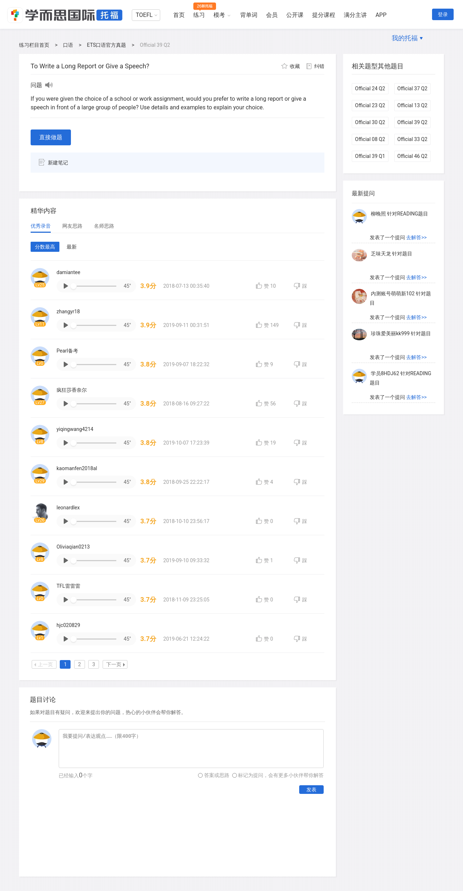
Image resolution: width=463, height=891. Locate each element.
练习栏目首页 (34, 45)
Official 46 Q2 (412, 156)
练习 (199, 15)
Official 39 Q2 (412, 122)
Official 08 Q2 (370, 139)
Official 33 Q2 (412, 139)
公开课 (295, 15)
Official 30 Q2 (370, 122)
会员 (272, 15)
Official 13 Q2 (412, 105)
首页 (179, 15)
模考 (219, 15)
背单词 (248, 15)
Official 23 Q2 (370, 105)
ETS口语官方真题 (106, 45)
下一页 (115, 664)
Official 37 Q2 (412, 88)
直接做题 (50, 137)
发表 (311, 789)
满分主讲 (355, 15)
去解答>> (416, 216)
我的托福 (405, 38)
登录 (443, 14)
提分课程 (323, 15)
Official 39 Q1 (370, 156)
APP (381, 15)
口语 (68, 45)
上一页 (43, 664)
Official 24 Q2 (370, 88)
